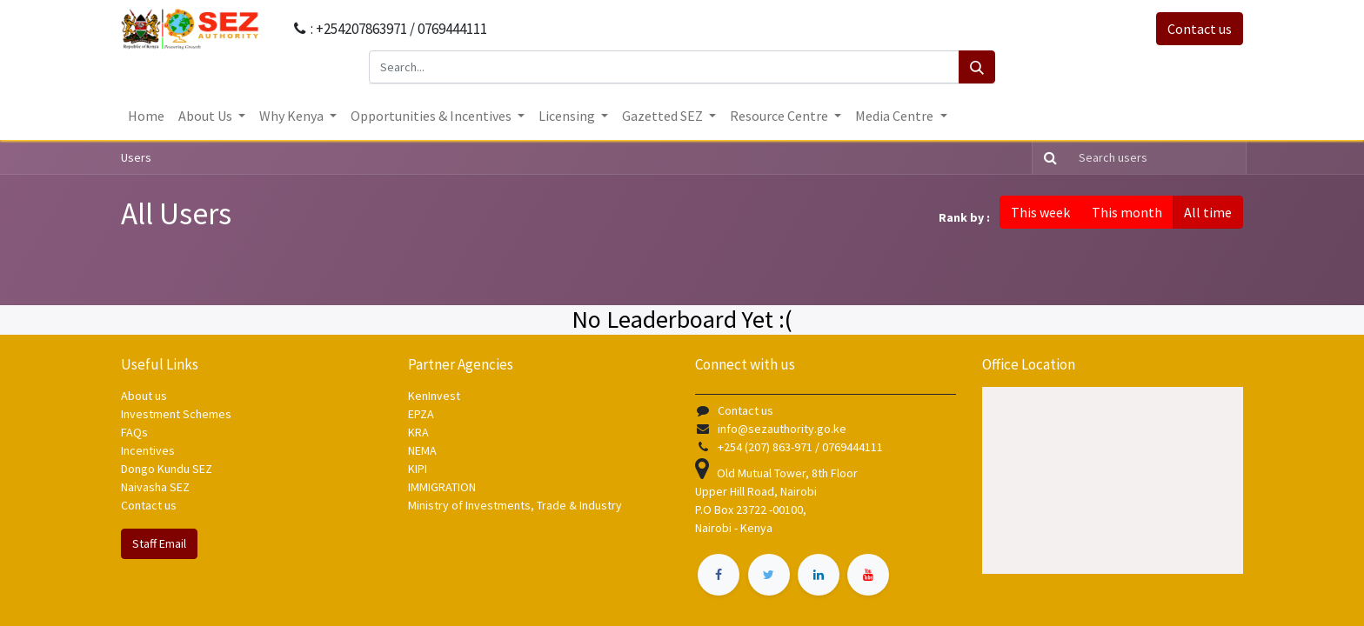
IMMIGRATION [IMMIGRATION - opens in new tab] (443, 487)
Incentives (148, 450)
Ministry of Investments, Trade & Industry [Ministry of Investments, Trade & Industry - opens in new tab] (515, 505)
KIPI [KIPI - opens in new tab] (417, 468)
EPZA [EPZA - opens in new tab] (421, 414)
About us (144, 395)
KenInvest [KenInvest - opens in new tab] (434, 395)
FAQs (134, 432)
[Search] (977, 66)
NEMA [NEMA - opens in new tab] (422, 450)
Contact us (1199, 28)
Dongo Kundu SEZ (166, 468)
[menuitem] (146, 115)
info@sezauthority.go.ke (782, 428)
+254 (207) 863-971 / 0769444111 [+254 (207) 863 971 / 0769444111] (800, 447)
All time (1208, 212)
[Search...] (664, 66)
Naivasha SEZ (155, 487)
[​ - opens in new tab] (718, 575)
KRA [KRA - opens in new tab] (418, 432)
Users (136, 157)
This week (1040, 212)
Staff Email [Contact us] (159, 543)
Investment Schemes (177, 414)
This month (1127, 212)
